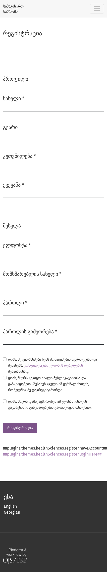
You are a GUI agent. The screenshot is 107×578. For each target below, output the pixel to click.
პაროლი (15, 302)
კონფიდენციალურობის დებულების (53, 365)
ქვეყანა (13, 184)
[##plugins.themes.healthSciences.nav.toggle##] (97, 9)
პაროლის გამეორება (30, 331)
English (10, 506)
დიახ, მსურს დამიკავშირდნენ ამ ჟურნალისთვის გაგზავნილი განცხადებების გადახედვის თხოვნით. (49, 404)
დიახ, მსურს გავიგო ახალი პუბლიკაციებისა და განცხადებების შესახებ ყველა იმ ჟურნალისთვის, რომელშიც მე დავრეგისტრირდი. (48, 384)
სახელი (13, 98)
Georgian (12, 512)
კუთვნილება (19, 155)
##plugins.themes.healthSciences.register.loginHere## (52, 454)
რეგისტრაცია (20, 427)
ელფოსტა (17, 244)
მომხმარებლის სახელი (32, 273)
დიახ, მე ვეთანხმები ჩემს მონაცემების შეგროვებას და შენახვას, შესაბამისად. (52, 365)
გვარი (10, 127)
